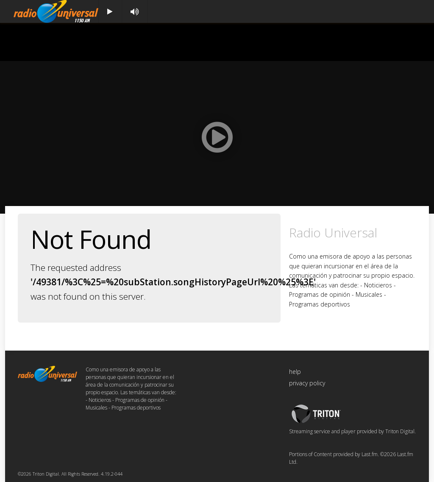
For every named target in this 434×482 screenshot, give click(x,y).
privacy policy (307, 383)
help (295, 372)
